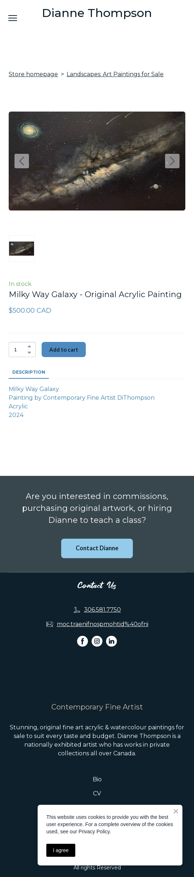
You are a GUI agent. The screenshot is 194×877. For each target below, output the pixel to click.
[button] (29, 346)
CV (97, 793)
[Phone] (76, 609)
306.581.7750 (102, 609)
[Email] (49, 624)
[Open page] (97, 13)
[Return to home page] (96, 683)
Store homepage (33, 74)
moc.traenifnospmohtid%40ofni (102, 624)
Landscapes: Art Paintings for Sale (115, 74)
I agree (61, 850)
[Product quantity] (20, 349)
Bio (97, 779)
